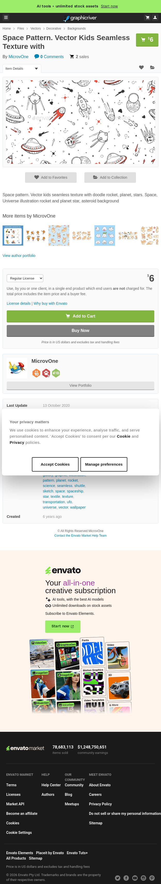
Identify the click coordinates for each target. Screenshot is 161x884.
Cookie (124, 436)
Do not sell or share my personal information (125, 813)
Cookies (12, 823)
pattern (48, 480)
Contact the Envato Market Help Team (80, 535)
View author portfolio (19, 256)
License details (19, 303)
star (46, 496)
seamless (64, 486)
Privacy (17, 442)
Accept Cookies (55, 464)
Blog (68, 794)
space (60, 491)
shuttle (79, 486)
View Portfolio (80, 385)
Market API (15, 804)
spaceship (75, 491)
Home (7, 28)
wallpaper (78, 507)
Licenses (13, 794)
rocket (73, 480)
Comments (49, 57)
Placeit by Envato (50, 853)
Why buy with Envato (50, 303)
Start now (109, 6)
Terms (11, 785)
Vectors (35, 28)
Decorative (53, 28)
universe (50, 507)
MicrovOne (18, 57)
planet (61, 480)
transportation (54, 502)
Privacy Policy (100, 804)
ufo (69, 502)
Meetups (72, 804)
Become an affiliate (21, 813)
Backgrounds (77, 28)
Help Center (51, 785)
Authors (48, 794)
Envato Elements (19, 853)
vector (63, 507)
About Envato (100, 785)
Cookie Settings (19, 833)
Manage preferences (104, 464)
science (49, 486)
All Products (16, 858)
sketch (48, 491)
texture (67, 496)
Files (20, 28)
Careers (95, 794)
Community (74, 785)
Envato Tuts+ (77, 853)
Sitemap (95, 823)
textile (55, 496)
